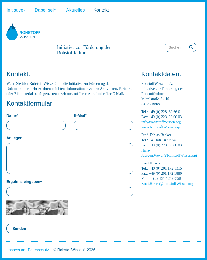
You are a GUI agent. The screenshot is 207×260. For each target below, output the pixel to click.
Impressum (15, 250)
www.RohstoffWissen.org (160, 127)
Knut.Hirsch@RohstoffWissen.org (167, 184)
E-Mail (80, 115)
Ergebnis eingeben (24, 182)
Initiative (16, 10)
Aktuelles (75, 10)
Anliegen (14, 138)
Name (12, 115)
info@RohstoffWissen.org (161, 122)
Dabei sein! (45, 10)
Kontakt (101, 10)
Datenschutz (38, 250)
